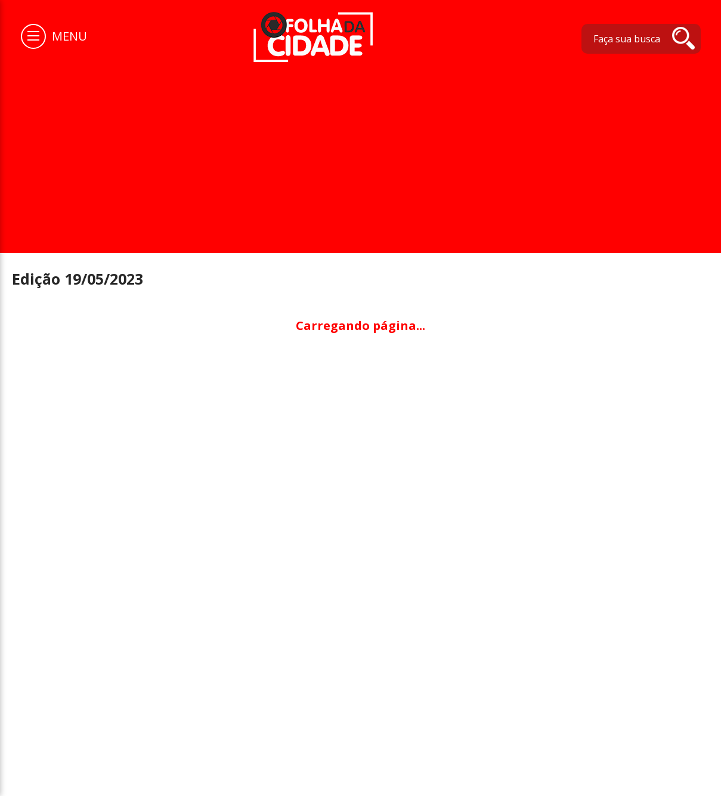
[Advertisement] (361, 151)
